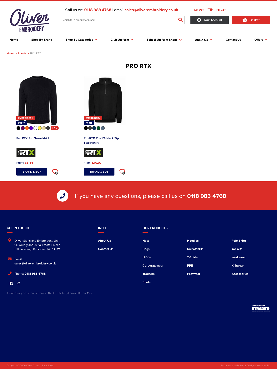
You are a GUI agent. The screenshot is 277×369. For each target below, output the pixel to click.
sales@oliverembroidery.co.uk (151, 10)
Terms (10, 293)
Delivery (63, 293)
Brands (22, 53)
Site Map (87, 293)
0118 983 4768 (97, 10)
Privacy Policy (22, 293)
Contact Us (105, 249)
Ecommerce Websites (232, 365)
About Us (104, 240)
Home (10, 53)
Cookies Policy (38, 293)
